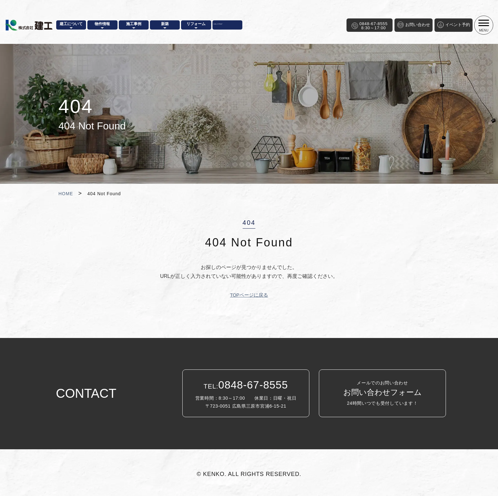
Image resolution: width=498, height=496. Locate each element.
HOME (65, 193)
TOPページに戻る (249, 295)
